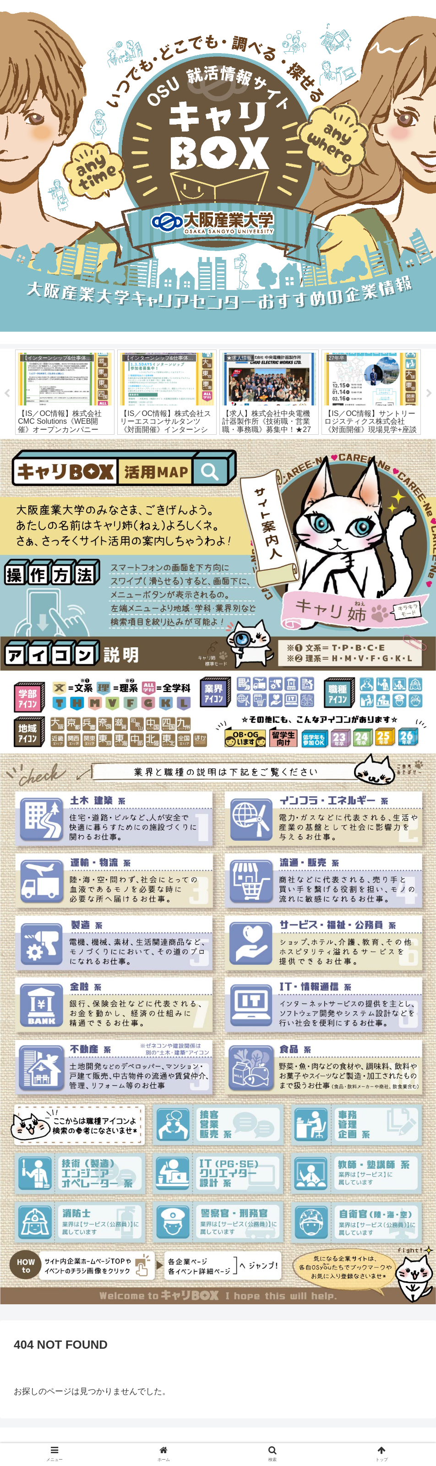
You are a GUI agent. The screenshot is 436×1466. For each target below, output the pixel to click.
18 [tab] (286, 445)
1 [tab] (53, 445)
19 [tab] (300, 445)
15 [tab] (245, 445)
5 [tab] (108, 445)
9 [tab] (163, 445)
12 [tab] (204, 445)
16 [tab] (259, 445)
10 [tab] (176, 445)
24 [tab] (369, 445)
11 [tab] (190, 445)
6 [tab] (121, 445)
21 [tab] (327, 445)
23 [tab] (355, 445)
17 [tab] (273, 445)
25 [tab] (382, 445)
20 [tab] (314, 445)
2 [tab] (66, 445)
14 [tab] (231, 445)
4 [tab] (94, 445)
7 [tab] (135, 445)
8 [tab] (149, 445)
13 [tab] (218, 445)
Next (429, 394)
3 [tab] (80, 445)
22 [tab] (341, 445)
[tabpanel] (64, 392)
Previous (6, 394)
